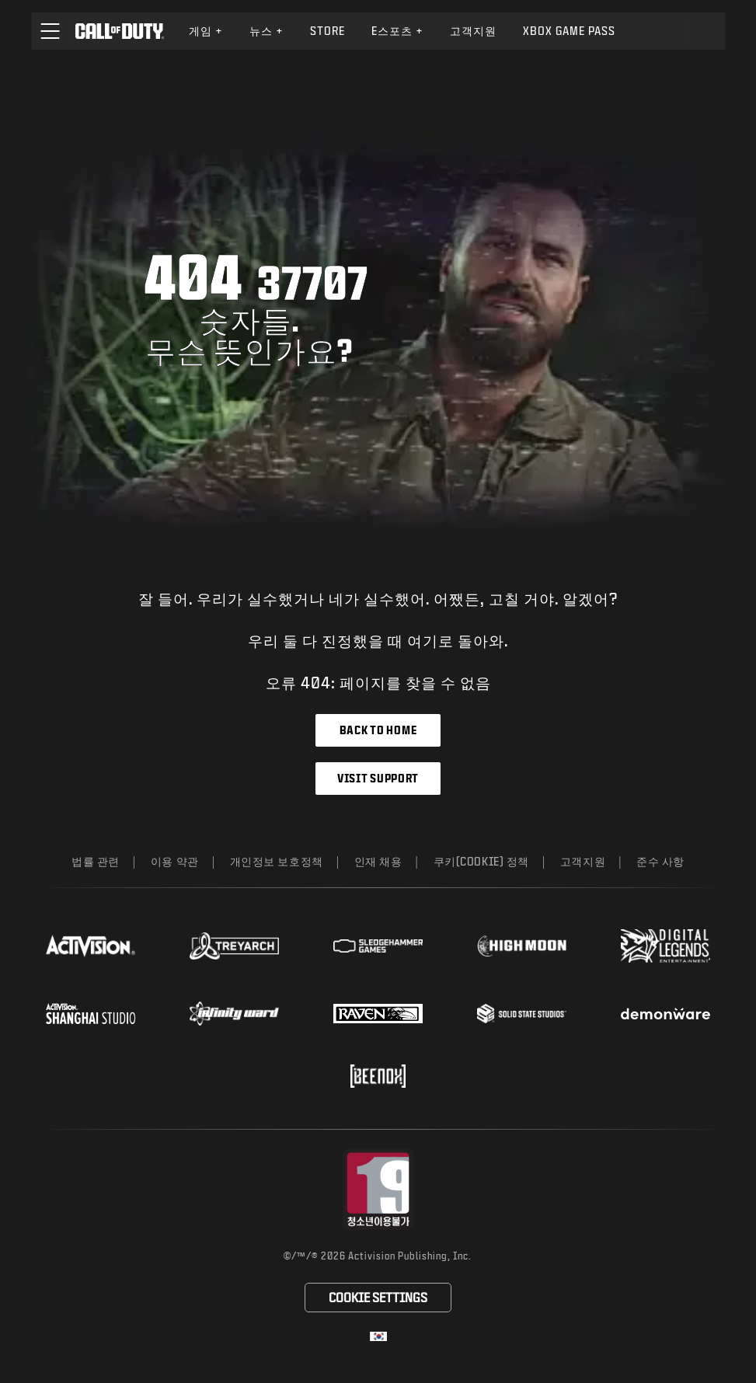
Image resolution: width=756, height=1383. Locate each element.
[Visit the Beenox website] (378, 1076)
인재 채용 (378, 861)
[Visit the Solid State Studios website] (521, 1013)
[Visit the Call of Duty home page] (119, 31)
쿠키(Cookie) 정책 (481, 861)
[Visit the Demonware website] (665, 1014)
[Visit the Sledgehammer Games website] (378, 946)
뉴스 (266, 31)
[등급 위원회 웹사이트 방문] (378, 1189)
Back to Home (378, 730)
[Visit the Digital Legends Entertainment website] (665, 946)
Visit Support (378, 778)
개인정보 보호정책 (276, 861)
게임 (206, 31)
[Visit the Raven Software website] (378, 1014)
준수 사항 (660, 861)
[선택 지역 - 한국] (378, 1336)
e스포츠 (397, 31)
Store (327, 31)
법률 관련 (95, 861)
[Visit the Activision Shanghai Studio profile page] (90, 1013)
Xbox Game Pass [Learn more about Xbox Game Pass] (569, 31)
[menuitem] (205, 31)
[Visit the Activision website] (90, 945)
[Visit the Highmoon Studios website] (521, 946)
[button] (49, 31)
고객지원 (582, 861)
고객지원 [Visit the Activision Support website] (473, 31)
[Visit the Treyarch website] (234, 946)
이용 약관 (175, 861)
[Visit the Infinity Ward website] (234, 1013)
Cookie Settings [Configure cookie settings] (378, 1297)
